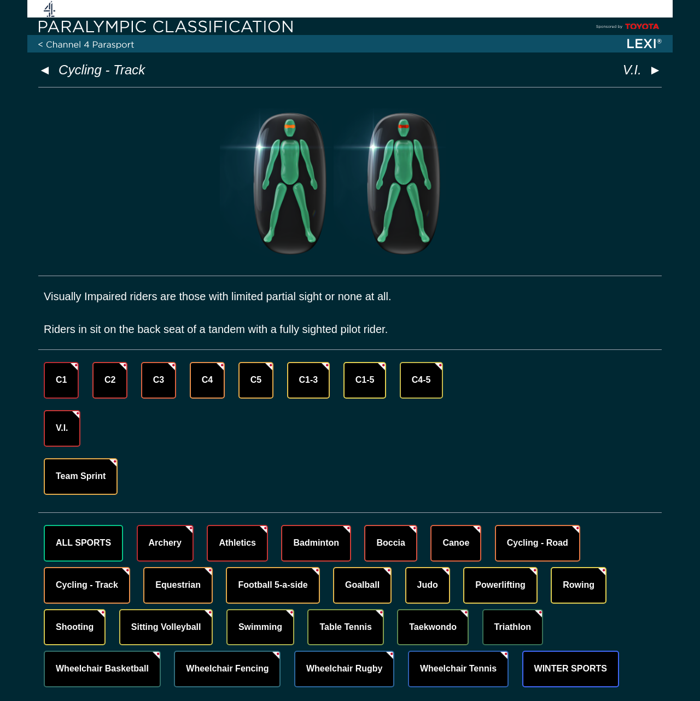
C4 (207, 379)
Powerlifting (500, 584)
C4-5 (421, 379)
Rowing (578, 584)
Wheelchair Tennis (458, 668)
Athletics (237, 542)
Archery (165, 542)
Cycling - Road (537, 542)
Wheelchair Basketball (102, 668)
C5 (255, 379)
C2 (109, 379)
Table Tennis (345, 627)
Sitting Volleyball (166, 627)
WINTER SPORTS (570, 668)
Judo (427, 584)
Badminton (316, 542)
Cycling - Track (102, 69)
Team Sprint (81, 476)
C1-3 (308, 379)
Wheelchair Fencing (227, 668)
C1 (61, 379)
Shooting (75, 627)
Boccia (390, 542)
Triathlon (513, 627)
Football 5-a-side (272, 584)
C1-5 (365, 379)
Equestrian (178, 584)
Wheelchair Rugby (344, 668)
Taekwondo (433, 627)
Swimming (260, 627)
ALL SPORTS (83, 542)
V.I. (62, 428)
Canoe (455, 542)
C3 (158, 379)
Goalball (362, 584)
